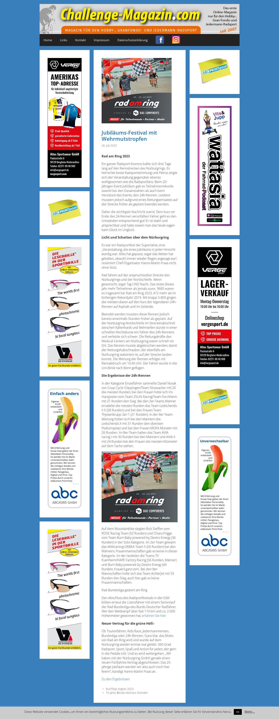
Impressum (101, 40)
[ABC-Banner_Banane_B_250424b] (65, 507)
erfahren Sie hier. (154, 615)
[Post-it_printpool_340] (65, 224)
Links (63, 40)
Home (48, 40)
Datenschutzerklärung (132, 40)
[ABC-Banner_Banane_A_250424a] (215, 554)
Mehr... (250, 712)
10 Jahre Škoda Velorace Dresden (127, 693)
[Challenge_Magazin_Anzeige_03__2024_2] (65, 176)
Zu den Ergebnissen (116, 679)
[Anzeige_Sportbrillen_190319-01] (65, 366)
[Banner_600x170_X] (215, 224)
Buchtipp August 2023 (120, 689)
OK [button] (237, 711)
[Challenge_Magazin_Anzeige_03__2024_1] (215, 365)
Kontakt (80, 40)
